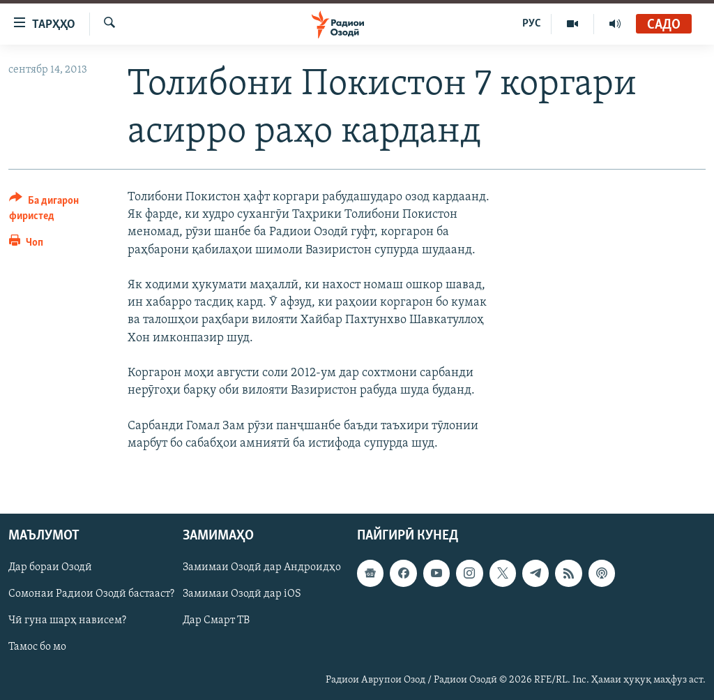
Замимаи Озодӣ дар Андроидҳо (262, 567)
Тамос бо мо (37, 647)
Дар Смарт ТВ (216, 620)
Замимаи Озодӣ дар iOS (242, 594)
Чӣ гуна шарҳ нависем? (67, 620)
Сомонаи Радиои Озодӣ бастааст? (91, 594)
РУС (531, 23)
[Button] (60, 210)
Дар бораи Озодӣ (50, 567)
